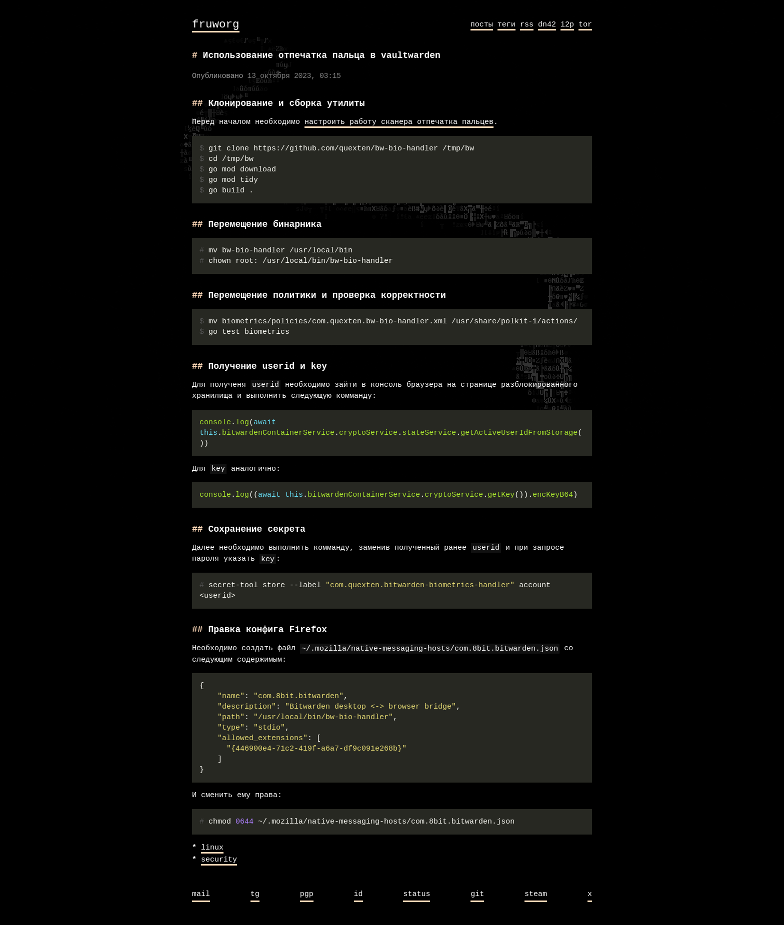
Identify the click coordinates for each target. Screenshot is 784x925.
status (416, 895)
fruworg (216, 24)
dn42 (547, 24)
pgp (307, 895)
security (219, 860)
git (477, 895)
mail (201, 895)
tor (585, 24)
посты (481, 24)
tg (255, 895)
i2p (567, 24)
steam (535, 895)
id (358, 895)
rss (527, 24)
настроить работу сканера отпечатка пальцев (399, 122)
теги (507, 24)
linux (212, 848)
